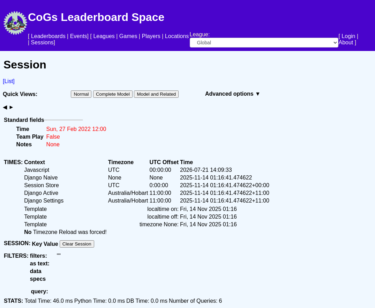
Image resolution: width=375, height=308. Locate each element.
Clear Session (76, 244)
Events (78, 36)
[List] (9, 81)
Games (128, 36)
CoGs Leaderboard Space (96, 17)
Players (151, 36)
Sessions (42, 42)
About (345, 42)
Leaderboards (48, 36)
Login (348, 36)
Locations (177, 36)
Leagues (103, 36)
